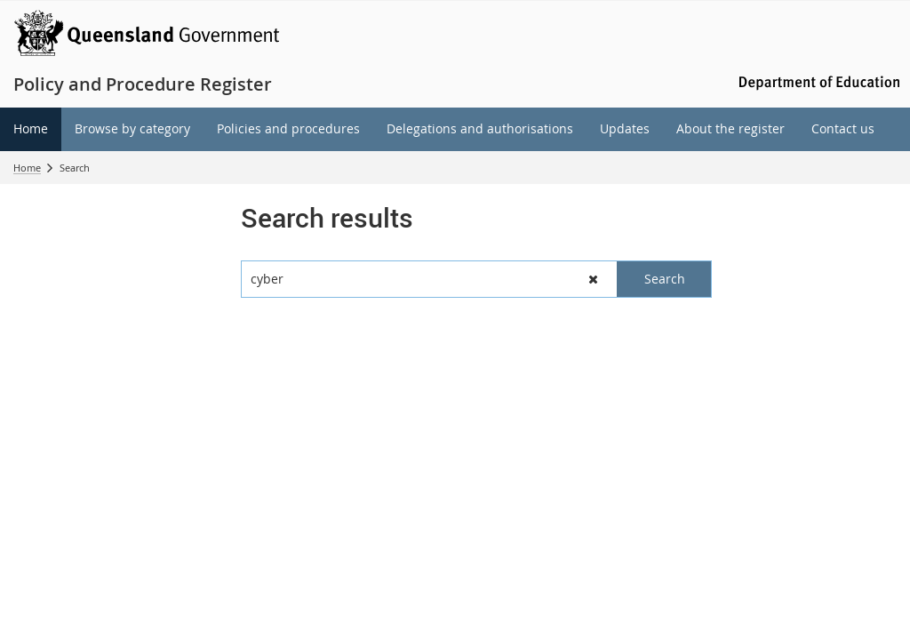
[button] (594, 279)
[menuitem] (30, 129)
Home (27, 167)
